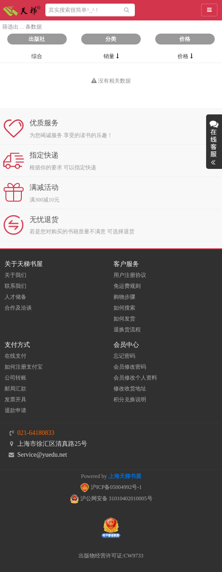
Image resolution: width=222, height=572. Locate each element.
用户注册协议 (129, 275)
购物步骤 (124, 297)
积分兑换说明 (129, 399)
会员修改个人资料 (135, 378)
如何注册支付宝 (24, 367)
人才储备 (15, 297)
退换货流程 (127, 329)
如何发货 (124, 319)
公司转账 (15, 378)
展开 (214, 141)
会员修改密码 (129, 367)
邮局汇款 (15, 388)
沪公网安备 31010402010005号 (111, 498)
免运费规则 (127, 286)
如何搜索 (124, 308)
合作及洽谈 (18, 308)
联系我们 (15, 286)
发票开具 (15, 399)
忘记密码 (124, 356)
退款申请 (15, 410)
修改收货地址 (129, 388)
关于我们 (15, 275)
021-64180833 (35, 432)
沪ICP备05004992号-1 (111, 487)
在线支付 (15, 356)
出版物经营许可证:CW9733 (111, 555)
